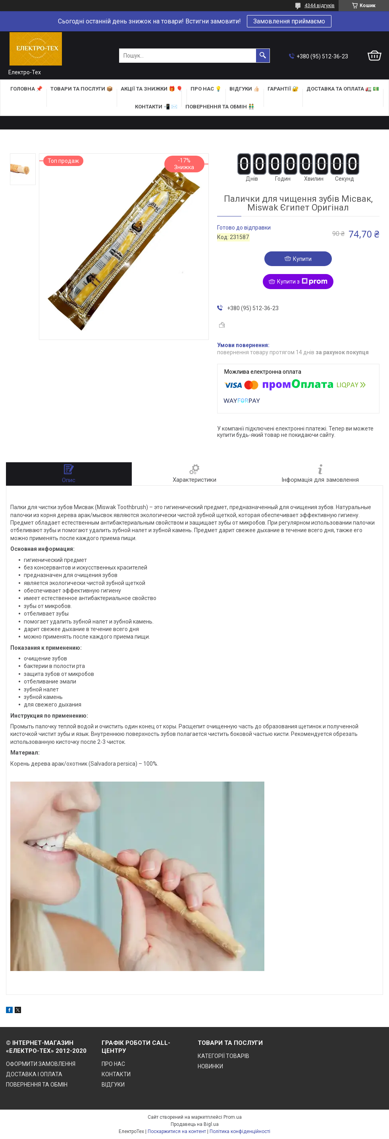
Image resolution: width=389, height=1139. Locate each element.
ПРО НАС (113, 1064)
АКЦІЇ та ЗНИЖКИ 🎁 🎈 (152, 89)
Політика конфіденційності (240, 1131)
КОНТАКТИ (116, 1074)
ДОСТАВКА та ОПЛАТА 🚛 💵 (342, 89)
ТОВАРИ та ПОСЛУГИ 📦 (81, 89)
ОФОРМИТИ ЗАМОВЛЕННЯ (40, 1064)
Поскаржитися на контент (177, 1131)
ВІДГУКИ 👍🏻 (244, 89)
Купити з (302, 281)
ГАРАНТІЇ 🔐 (283, 89)
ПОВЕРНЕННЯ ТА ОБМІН (36, 1084)
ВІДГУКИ (113, 1084)
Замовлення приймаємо (289, 21)
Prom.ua (232, 1117)
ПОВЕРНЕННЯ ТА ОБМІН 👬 (219, 107)
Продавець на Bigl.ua (195, 1124)
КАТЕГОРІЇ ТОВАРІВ (223, 1056)
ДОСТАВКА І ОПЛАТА (34, 1074)
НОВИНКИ (210, 1066)
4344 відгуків (319, 5)
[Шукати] (263, 55)
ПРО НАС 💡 (206, 89)
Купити (302, 259)
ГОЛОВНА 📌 (26, 89)
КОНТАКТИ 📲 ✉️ (156, 107)
